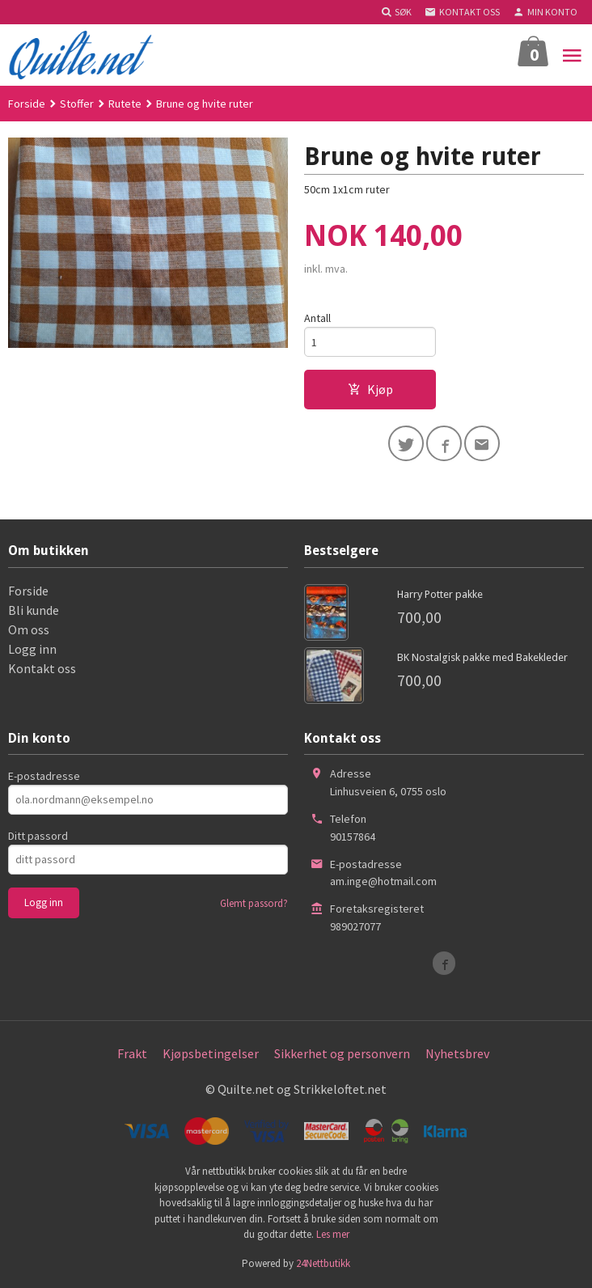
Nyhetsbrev (457, 1053)
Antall (317, 318)
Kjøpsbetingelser (211, 1053)
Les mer (332, 1235)
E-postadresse (44, 776)
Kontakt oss (42, 668)
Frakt (132, 1053)
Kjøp (370, 389)
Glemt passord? (254, 903)
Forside (26, 103)
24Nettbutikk (323, 1263)
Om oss (28, 629)
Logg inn (32, 649)
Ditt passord (38, 835)
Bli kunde (33, 610)
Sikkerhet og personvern (342, 1053)
